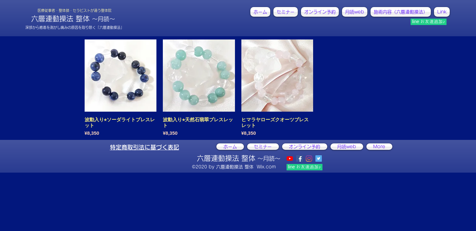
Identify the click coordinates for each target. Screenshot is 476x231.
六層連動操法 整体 (73, 18)
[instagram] (309, 158)
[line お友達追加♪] (429, 22)
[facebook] (299, 158)
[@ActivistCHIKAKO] (318, 158)
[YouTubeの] (290, 158)
